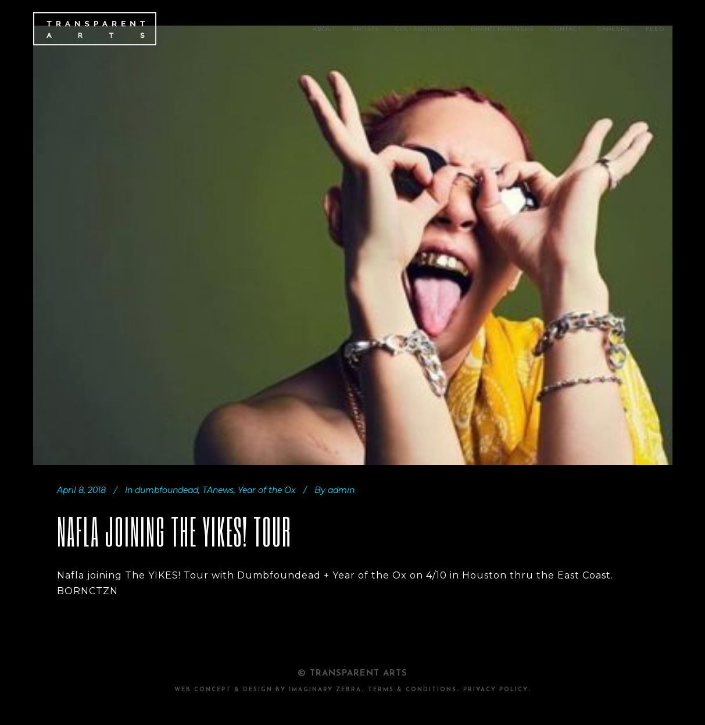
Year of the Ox (266, 490)
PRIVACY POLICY (495, 690)
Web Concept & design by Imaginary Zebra (268, 690)
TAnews (218, 490)
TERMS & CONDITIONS (412, 690)
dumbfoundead (166, 490)
